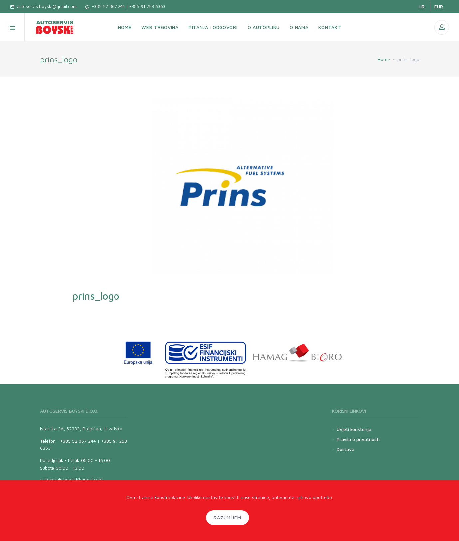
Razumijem (228, 517)
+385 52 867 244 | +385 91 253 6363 (125, 6)
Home (384, 59)
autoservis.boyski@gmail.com (43, 6)
